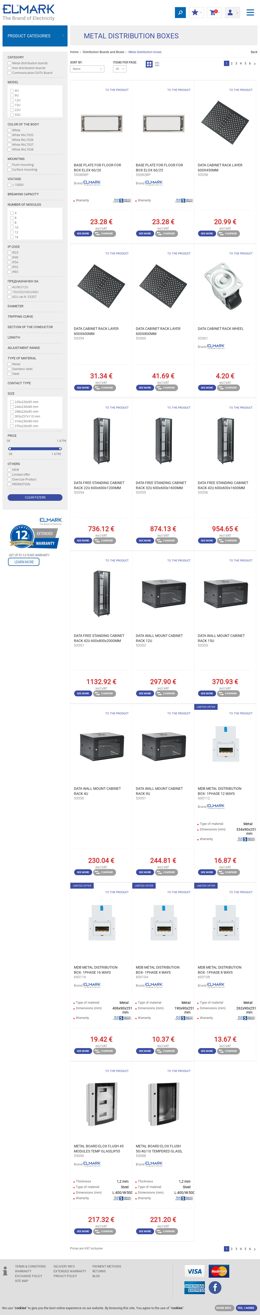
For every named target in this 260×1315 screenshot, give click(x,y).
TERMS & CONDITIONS (30, 1266)
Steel (15, 374)
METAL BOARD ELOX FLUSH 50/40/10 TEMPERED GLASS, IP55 (159, 1149)
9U (17, 95)
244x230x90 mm (26, 407)
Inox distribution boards (28, 68)
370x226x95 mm (26, 426)
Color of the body (23, 124)
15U (18, 105)
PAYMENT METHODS (106, 1266)
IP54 (15, 262)
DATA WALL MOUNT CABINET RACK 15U (221, 638)
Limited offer (21, 474)
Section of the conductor (30, 327)
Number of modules (24, 204)
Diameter (15, 306)
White (16, 130)
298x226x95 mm (26, 411)
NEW (15, 470)
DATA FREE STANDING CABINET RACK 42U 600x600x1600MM (223, 485)
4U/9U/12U (20, 287)
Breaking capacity (23, 194)
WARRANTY (23, 1271)
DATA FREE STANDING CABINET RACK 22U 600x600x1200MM (99, 485)
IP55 (15, 267)
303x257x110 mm (27, 416)
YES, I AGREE (245, 1308)
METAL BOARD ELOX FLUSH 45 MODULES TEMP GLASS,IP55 (99, 1148)
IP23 (15, 252)
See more (83, 233)
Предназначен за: (23, 281)
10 (16, 227)
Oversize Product (24, 479)
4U (17, 90)
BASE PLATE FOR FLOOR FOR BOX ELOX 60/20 (97, 167)
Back (254, 52)
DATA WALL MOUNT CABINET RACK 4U (97, 791)
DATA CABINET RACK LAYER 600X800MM (158, 331)
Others (14, 464)
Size (11, 393)
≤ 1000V (18, 185)
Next (254, 64)
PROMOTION (21, 484)
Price (12, 436)
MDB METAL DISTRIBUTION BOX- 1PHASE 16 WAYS (96, 969)
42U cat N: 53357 (24, 297)
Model (13, 82)
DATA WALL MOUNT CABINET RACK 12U (159, 638)
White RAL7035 (23, 135)
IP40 (15, 257)
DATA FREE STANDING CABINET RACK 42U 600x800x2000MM (99, 638)
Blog (96, 1276)
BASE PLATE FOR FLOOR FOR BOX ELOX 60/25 (159, 167)
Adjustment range (24, 348)
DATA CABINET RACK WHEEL (221, 329)
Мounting (16, 159)
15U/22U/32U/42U (25, 292)
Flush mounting (23, 165)
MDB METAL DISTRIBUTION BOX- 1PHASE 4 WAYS (158, 969)
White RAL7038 (23, 149)
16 (16, 237)
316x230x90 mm (26, 421)
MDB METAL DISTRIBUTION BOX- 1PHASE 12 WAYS (219, 791)
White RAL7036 (23, 140)
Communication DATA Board (32, 73)
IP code (14, 247)
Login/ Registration (232, 11)
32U (18, 115)
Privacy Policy (65, 1276)
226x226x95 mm (26, 402)
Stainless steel (22, 369)
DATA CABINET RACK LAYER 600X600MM (96, 331)
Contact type (19, 383)
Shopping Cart (214, 12)
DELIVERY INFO (64, 1266)
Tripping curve (20, 316)
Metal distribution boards (30, 63)
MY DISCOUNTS (196, 12)
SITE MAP (21, 1281)
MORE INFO (223, 1308)
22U (18, 110)
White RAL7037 (23, 144)
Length (14, 337)
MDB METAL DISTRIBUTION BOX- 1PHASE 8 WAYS (219, 969)
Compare (104, 233)
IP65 (15, 272)
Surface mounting (24, 169)
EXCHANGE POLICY (28, 1276)
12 (16, 232)
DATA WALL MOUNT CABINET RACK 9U (159, 791)
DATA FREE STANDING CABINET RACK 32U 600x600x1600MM (161, 485)
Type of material (22, 358)
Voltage (14, 179)
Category (16, 57)
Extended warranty (70, 1271)
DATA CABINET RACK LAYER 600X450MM (220, 167)
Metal (16, 364)
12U (18, 100)
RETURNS (99, 1271)
